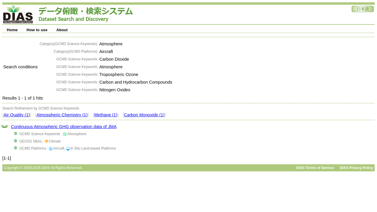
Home (12, 30)
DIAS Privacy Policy (356, 168)
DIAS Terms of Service (315, 168)
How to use (37, 30)
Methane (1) (106, 114)
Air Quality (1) (17, 114)
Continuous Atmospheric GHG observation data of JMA (63, 126)
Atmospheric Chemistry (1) (62, 114)
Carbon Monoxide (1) (144, 114)
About (62, 30)
